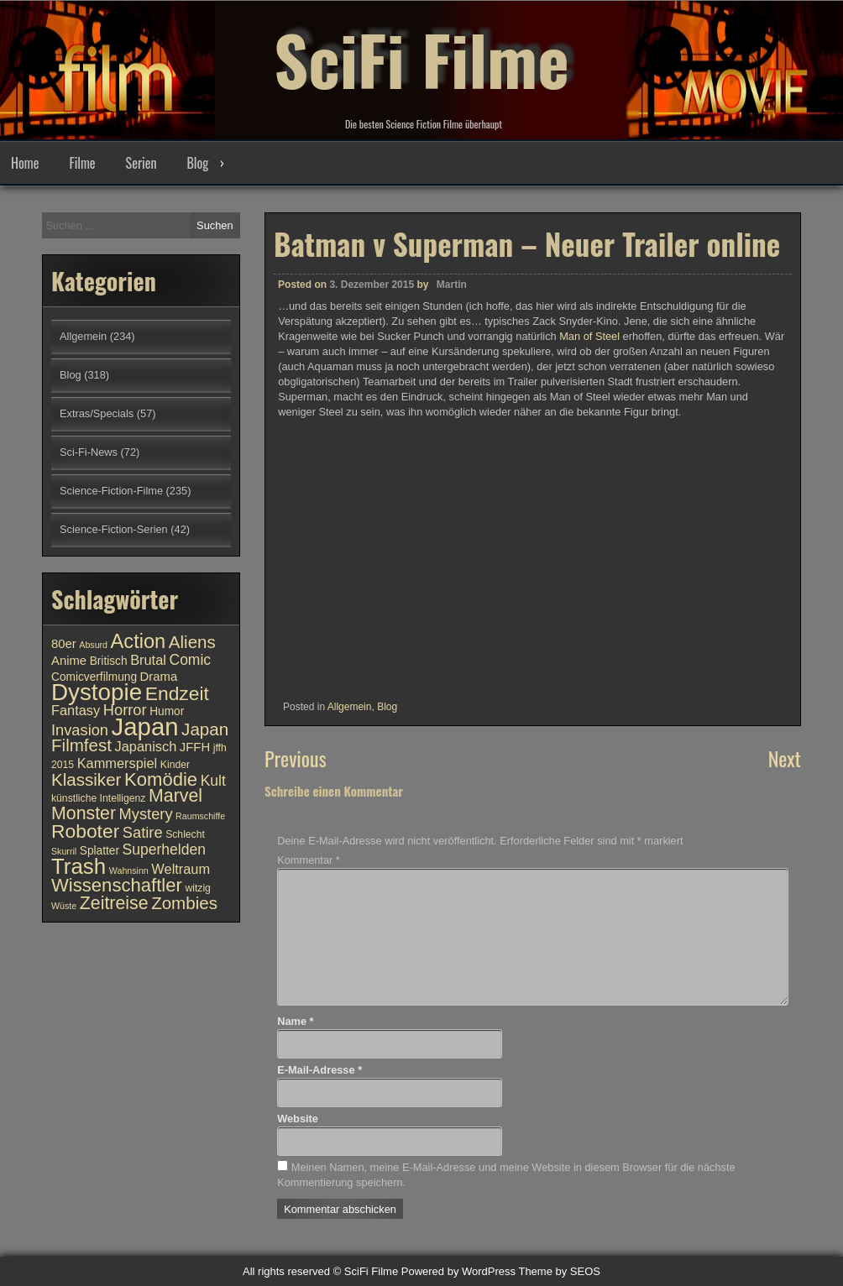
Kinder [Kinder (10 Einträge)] (175, 765)
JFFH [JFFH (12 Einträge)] (195, 747)
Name (295, 1021)
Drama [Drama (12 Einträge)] (159, 676)
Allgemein (349, 707)
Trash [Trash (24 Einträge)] (78, 866)
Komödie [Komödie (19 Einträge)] (160, 779)
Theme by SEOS (559, 1271)
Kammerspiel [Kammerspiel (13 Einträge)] (117, 763)
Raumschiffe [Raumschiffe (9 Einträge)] (200, 816)
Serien (141, 163)
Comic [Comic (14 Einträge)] (190, 659)
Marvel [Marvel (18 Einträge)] (175, 796)
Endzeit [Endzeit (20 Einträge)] (177, 693)
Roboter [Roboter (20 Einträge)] (85, 831)
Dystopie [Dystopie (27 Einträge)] (96, 692)
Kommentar (308, 860)
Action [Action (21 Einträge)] (138, 641)
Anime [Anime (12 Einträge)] (68, 660)
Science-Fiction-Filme (111, 490)
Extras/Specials (97, 413)
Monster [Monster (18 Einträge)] (83, 813)
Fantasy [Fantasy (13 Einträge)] (75, 710)
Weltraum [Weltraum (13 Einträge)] (180, 868)
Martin (452, 284)
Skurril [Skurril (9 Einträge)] (63, 851)
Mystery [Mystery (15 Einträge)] (146, 814)
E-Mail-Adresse (319, 1070)
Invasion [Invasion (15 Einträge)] (79, 730)
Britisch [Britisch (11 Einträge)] (109, 661)
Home (25, 163)
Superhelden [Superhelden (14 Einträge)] (164, 849)
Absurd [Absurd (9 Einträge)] (93, 645)
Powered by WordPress (458, 1271)
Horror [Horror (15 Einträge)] (125, 710)
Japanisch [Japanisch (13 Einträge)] (146, 746)
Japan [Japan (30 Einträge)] (145, 726)
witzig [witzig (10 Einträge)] (197, 888)
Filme (82, 163)
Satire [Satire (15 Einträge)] (143, 832)
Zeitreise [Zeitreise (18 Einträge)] (114, 903)
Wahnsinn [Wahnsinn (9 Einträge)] (129, 870)
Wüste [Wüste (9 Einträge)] (63, 906)
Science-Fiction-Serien (114, 529)
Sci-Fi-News (89, 452)
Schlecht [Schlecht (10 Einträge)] (185, 834)
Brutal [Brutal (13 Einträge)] (148, 659)
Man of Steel (589, 336)
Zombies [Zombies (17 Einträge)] (184, 902)
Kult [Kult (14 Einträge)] (213, 780)
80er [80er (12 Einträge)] (63, 644)
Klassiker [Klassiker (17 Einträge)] (86, 779)
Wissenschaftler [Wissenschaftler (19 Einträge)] (116, 885)
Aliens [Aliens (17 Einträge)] (192, 641)
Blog (197, 163)
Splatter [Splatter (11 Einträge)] (99, 850)
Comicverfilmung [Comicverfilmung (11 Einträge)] (94, 677)
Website (297, 1118)
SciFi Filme (421, 58)
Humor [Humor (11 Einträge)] (166, 711)
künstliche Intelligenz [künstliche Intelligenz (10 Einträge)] (98, 798)
